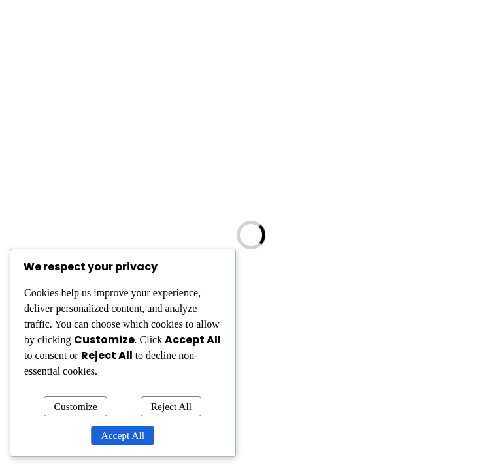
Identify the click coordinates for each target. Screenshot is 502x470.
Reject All (171, 406)
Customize (75, 406)
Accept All (123, 435)
